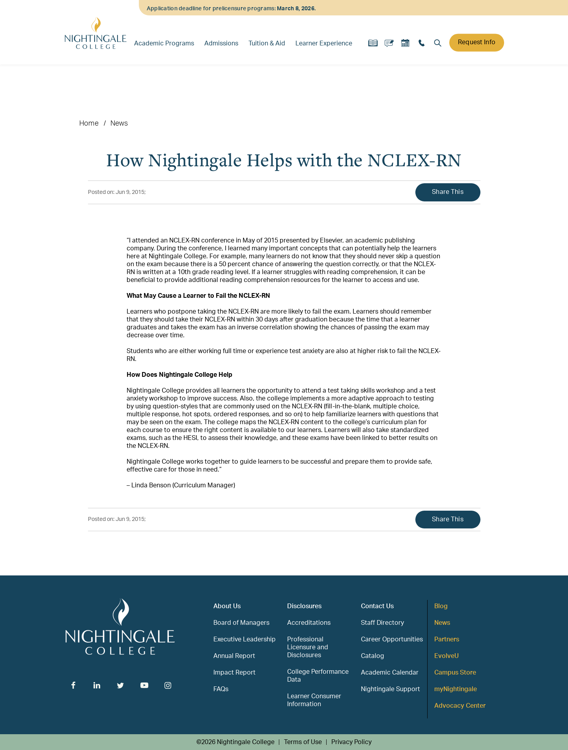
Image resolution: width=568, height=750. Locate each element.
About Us (227, 606)
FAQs (220, 689)
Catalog (372, 656)
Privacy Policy (351, 742)
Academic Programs (164, 43)
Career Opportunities (392, 639)
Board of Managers (241, 623)
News (119, 123)
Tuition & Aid (266, 43)
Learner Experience (323, 43)
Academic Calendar (390, 672)
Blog (441, 606)
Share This (447, 192)
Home (89, 123)
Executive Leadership (244, 639)
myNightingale (455, 689)
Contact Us (377, 606)
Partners (446, 639)
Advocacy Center (460, 706)
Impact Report (234, 672)
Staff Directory (382, 623)
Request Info (476, 42)
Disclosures (304, 606)
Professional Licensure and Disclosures (307, 647)
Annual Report (234, 656)
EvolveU (446, 656)
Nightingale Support (390, 689)
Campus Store (455, 672)
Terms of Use (303, 742)
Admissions (221, 43)
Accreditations (309, 623)
